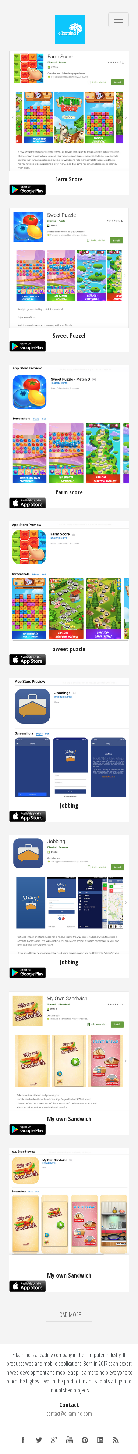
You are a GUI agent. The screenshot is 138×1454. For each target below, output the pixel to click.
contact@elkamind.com (69, 1414)
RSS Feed (116, 1440)
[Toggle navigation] (118, 19)
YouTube (69, 1440)
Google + (54, 1440)
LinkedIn (100, 1440)
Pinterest (85, 1440)
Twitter (38, 1440)
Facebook (23, 1440)
